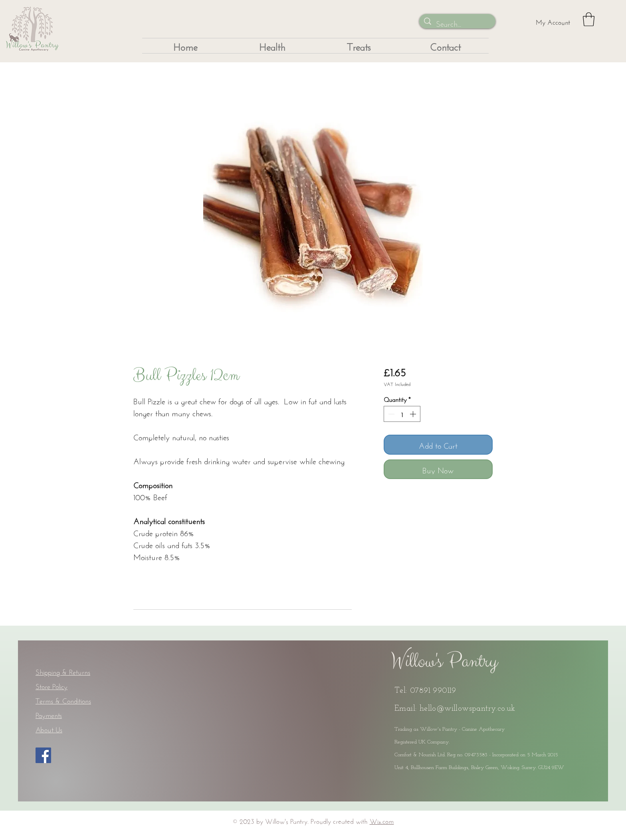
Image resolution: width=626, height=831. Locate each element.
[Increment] (413, 413)
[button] (588, 19)
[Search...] (457, 23)
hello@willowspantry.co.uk (467, 709)
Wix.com (382, 820)
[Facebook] (43, 755)
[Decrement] (390, 413)
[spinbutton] (402, 413)
